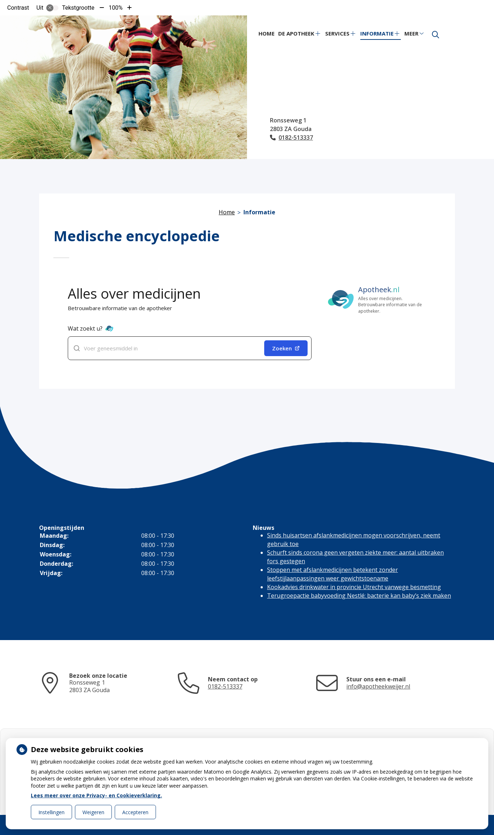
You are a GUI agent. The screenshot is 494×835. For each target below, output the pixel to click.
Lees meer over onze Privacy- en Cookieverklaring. (96, 795)
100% (116, 7)
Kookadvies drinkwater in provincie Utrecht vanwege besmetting (354, 587)
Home (266, 33)
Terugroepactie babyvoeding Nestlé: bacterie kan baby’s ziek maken (359, 596)
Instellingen (51, 812)
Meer (411, 33)
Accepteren (135, 812)
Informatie (377, 33)
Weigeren (93, 812)
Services (337, 33)
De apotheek (296, 33)
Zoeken (286, 348)
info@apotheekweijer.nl (378, 686)
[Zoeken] (435, 35)
